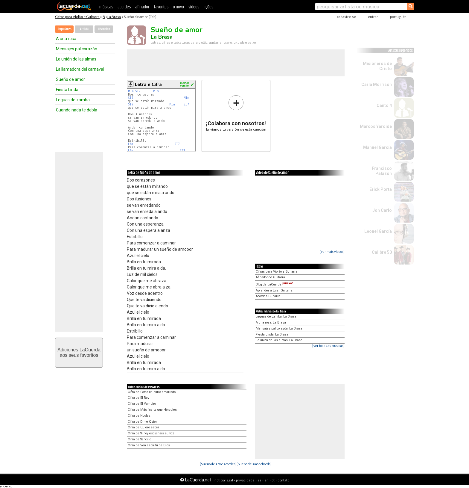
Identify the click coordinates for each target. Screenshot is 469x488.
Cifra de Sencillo (139, 439)
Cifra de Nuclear (140, 416)
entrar (373, 16)
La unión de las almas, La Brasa (279, 340)
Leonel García (378, 231)
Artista (84, 29)
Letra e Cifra (148, 84)
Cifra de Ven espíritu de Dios (149, 445)
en (266, 480)
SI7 (138, 91)
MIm (130, 91)
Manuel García (377, 147)
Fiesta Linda (67, 89)
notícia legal (223, 480)
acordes (124, 7)
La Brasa (114, 16)
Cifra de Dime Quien (143, 422)
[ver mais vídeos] (332, 251)
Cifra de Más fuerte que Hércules (152, 410)
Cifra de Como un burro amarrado (152, 392)
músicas (106, 7)
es (259, 480)
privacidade (245, 480)
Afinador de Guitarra (270, 277)
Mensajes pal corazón (76, 48)
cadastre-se (346, 16)
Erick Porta (380, 189)
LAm (130, 144)
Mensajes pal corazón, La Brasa (279, 328)
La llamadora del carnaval (80, 69)
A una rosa (66, 38)
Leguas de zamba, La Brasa (276, 316)
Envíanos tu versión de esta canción (236, 113)
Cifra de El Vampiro (142, 404)
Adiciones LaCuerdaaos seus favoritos (78, 352)
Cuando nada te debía (76, 110)
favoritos (161, 7)
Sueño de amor (70, 79)
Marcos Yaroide (376, 126)
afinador (142, 7)
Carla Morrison (376, 84)
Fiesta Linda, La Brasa (272, 334)
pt (273, 480)
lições (208, 7)
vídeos (193, 7)
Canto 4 (384, 105)
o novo (178, 7)
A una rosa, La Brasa (271, 322)
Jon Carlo (382, 210)
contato (283, 480)
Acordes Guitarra (268, 296)
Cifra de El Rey (138, 398)
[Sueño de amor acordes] (218, 464)
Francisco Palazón (382, 171)
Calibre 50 (382, 252)
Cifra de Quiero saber (143, 427)
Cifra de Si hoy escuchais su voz (151, 433)
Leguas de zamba (73, 99)
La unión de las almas (76, 59)
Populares (64, 29)
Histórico (104, 29)
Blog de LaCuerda (274, 284)
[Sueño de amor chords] (254, 464)
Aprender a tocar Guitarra (274, 290)
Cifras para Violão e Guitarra (77, 16)
